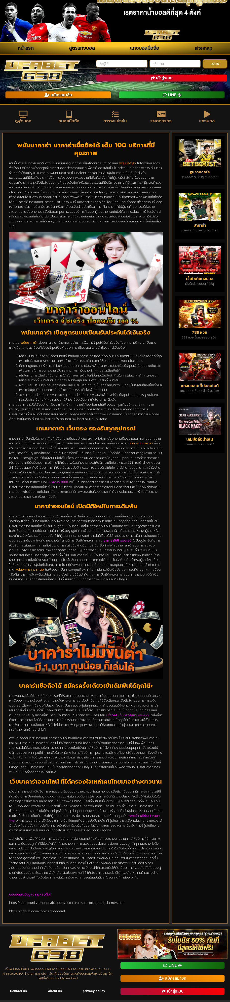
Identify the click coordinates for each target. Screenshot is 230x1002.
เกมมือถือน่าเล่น (199, 441)
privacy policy (94, 993)
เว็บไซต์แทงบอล (199, 280)
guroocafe (200, 173)
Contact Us (18, 993)
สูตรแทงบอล (82, 48)
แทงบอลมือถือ (144, 48)
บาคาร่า (199, 227)
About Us (55, 993)
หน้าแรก (26, 48)
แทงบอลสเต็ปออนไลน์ (200, 387)
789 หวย (199, 334)
